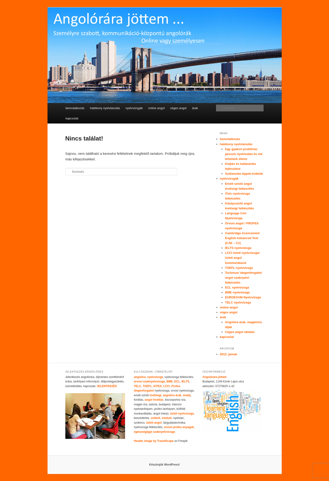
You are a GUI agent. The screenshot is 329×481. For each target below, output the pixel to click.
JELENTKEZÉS (107, 386)
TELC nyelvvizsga (238, 302)
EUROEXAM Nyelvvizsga (243, 297)
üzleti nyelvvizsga (182, 413)
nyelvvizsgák (134, 108)
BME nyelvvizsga (237, 292)
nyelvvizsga (155, 377)
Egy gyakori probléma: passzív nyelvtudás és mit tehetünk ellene (243, 154)
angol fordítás (154, 399)
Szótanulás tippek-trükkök (244, 173)
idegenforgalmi (144, 390)
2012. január (228, 354)
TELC (137, 386)
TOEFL (147, 386)
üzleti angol (154, 422)
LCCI (166, 386)
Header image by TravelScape (153, 441)
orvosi (138, 381)
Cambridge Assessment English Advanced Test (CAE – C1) (242, 238)
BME (169, 381)
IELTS (185, 381)
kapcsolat (72, 118)
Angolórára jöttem (214, 377)
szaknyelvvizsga (154, 381)
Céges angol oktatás (240, 332)
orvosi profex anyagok (179, 427)
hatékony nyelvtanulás (105, 108)
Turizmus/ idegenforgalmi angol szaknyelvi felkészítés (243, 277)
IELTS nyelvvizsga (238, 248)
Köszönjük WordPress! (164, 464)
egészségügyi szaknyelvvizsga (154, 431)
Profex (175, 386)
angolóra (140, 377)
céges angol (178, 108)
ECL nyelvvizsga (237, 287)
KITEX (157, 386)
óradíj (187, 395)
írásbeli (167, 418)
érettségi (155, 395)
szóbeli (155, 418)
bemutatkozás (75, 108)
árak (195, 108)
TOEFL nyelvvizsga (239, 268)
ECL (177, 381)
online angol (156, 108)
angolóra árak (172, 395)
